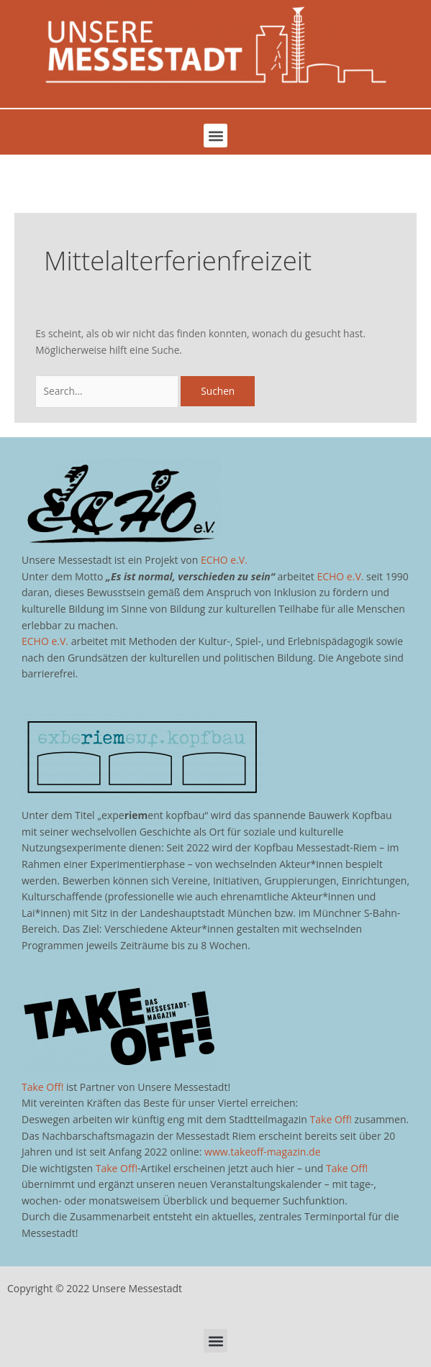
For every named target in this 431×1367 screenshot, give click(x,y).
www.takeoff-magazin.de (262, 1151)
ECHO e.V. (224, 560)
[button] (215, 135)
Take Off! (42, 1087)
